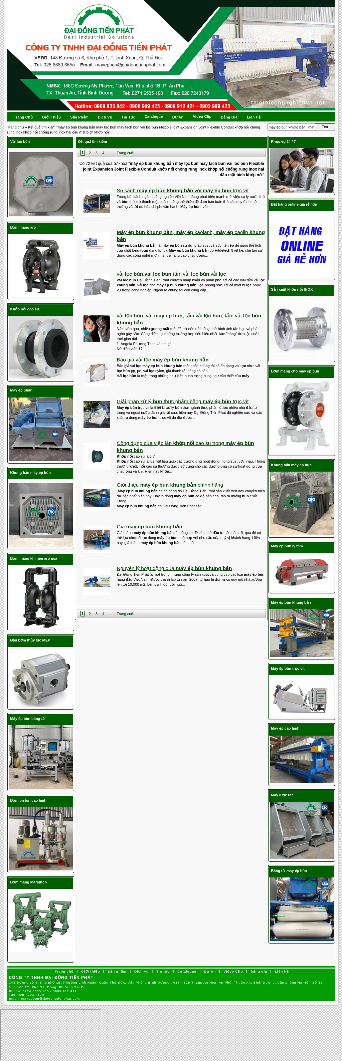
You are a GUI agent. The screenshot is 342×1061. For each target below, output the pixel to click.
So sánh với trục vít (183, 190)
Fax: (26, 995)
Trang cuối (125, 153)
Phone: (43, 991)
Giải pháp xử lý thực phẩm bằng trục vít (183, 401)
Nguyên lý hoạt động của (174, 568)
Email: (44, 998)
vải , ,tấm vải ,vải (171, 274)
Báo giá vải (163, 359)
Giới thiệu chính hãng (170, 485)
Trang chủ (15, 127)
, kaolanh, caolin (191, 235)
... (110, 153)
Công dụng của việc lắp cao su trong (185, 446)
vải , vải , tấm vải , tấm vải (189, 319)
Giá (149, 526)
